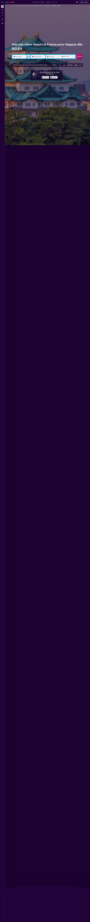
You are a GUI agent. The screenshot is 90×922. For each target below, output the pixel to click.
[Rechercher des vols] (2, 6)
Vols (12, 5)
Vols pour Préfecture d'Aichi (36, 5)
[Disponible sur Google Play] (45, 77)
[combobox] (15, 52)
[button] (2, 2)
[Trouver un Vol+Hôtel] (2, 15)
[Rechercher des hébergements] (2, 9)
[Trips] (2, 19)
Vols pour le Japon (25, 5)
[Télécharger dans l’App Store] (54, 77)
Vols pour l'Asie (18, 5)
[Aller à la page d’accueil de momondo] (9, 2)
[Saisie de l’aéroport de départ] (22, 57)
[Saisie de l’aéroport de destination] (41, 57)
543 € (16, 48)
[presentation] (21, 48)
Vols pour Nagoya (46, 5)
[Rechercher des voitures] (2, 12)
